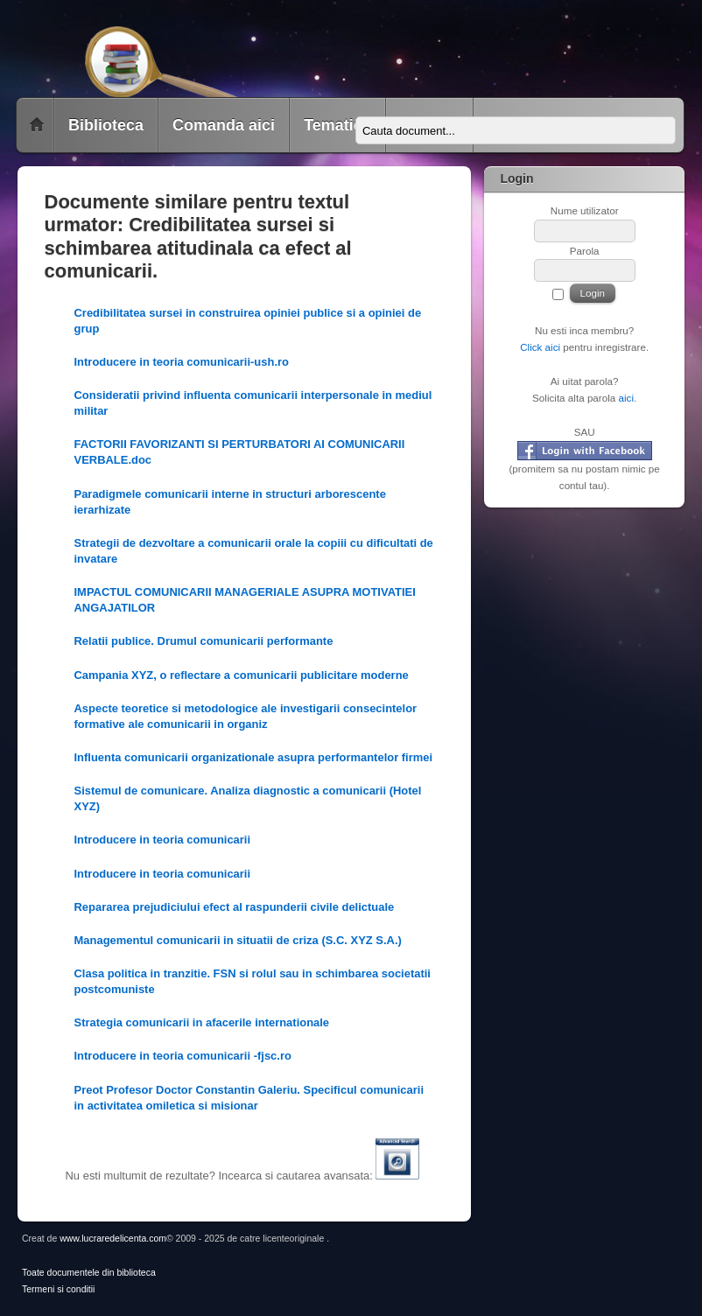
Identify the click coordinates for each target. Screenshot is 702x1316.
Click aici (540, 347)
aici (627, 397)
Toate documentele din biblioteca (89, 1273)
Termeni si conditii (58, 1289)
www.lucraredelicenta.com (113, 1238)
